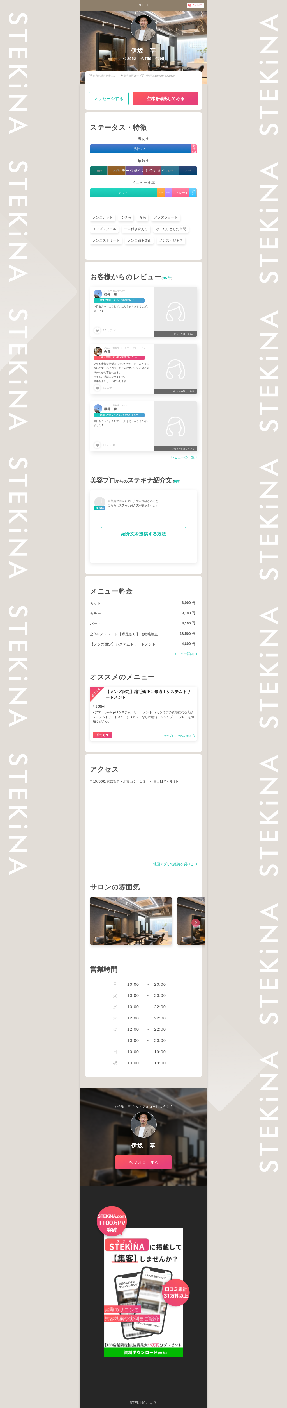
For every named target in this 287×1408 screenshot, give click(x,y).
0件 (176, 481)
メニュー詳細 (184, 654)
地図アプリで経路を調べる (174, 864)
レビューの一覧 (183, 457)
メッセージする (108, 98)
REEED (143, 5)
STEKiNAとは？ (143, 1402)
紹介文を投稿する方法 (143, 534)
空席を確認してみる (165, 98)
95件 (167, 278)
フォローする (146, 1162)
